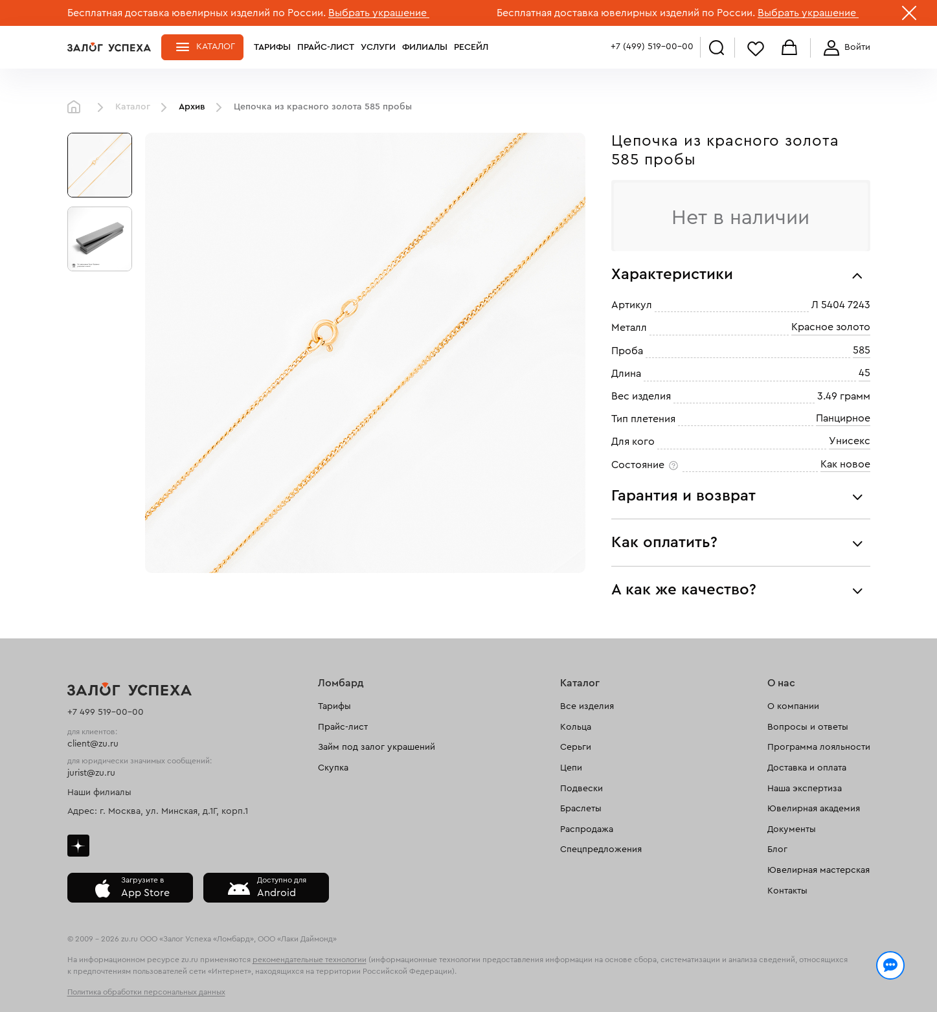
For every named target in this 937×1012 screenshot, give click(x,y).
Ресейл (471, 47)
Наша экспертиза (804, 788)
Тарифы (272, 47)
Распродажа (586, 829)
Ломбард (341, 683)
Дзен (78, 846)
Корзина (789, 48)
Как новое (845, 464)
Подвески (581, 788)
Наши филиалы (99, 792)
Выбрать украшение (378, 13)
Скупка (333, 767)
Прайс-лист (325, 47)
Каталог (215, 46)
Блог (777, 849)
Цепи (571, 767)
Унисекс (849, 441)
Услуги (378, 47)
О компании (793, 706)
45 (864, 373)
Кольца (575, 727)
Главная (77, 107)
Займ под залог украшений (376, 747)
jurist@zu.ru (91, 773)
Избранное (756, 48)
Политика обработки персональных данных (146, 992)
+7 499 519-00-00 (105, 712)
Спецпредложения (601, 849)
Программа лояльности (818, 747)
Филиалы (424, 47)
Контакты (787, 890)
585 (861, 350)
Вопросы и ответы (807, 727)
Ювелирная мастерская (818, 870)
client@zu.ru (93, 743)
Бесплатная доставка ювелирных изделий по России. (196, 13)
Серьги (575, 747)
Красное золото (830, 327)
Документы (791, 829)
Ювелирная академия (813, 808)
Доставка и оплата (806, 767)
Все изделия (587, 706)
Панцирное (843, 418)
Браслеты (581, 808)
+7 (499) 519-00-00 (652, 46)
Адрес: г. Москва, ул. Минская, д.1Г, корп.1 (157, 811)
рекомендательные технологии (310, 959)
